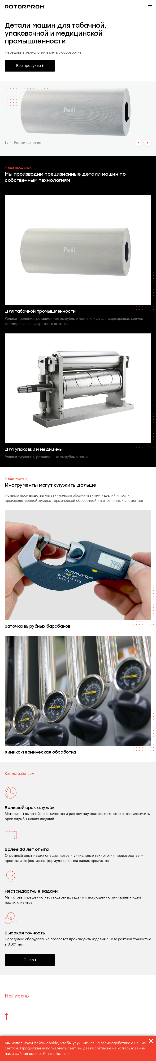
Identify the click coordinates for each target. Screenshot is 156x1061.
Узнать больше (56, 1054)
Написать (17, 996)
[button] (138, 142)
